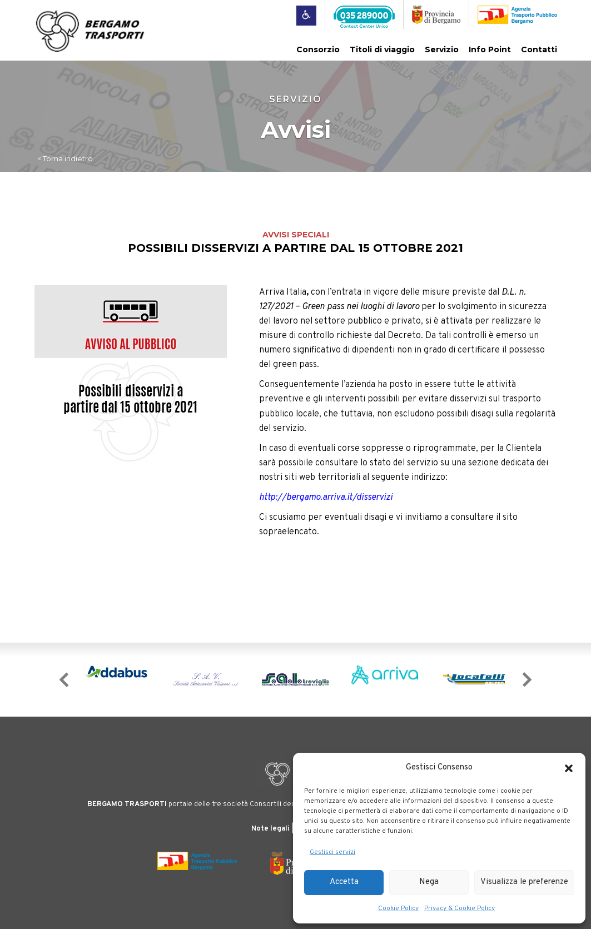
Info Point (490, 49)
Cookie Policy (398, 908)
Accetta (344, 882)
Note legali (270, 828)
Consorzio (318, 49)
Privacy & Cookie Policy (459, 908)
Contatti (539, 49)
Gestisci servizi (332, 852)
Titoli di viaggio (382, 49)
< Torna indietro (65, 158)
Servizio (442, 49)
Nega (429, 882)
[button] (568, 768)
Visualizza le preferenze (524, 882)
